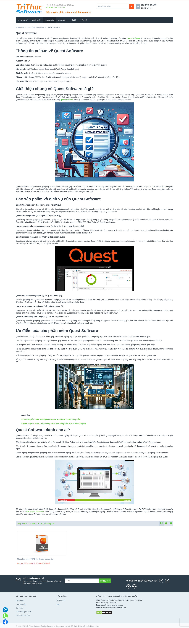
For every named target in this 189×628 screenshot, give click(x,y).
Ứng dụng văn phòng (35, 27)
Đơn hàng (19, 608)
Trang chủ (23, 20)
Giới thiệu (36, 20)
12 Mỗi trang (47, 523)
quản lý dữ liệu (67, 100)
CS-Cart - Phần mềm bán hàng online (85, 626)
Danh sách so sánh (23, 615)
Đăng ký (105, 581)
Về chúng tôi (60, 600)
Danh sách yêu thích (23, 612)
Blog (74, 20)
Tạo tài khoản (21, 604)
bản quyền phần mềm (35, 512)
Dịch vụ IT (63, 20)
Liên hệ (84, 20)
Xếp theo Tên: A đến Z (28, 523)
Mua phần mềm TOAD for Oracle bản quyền (35, 559)
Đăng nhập (20, 600)
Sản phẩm (49, 20)
